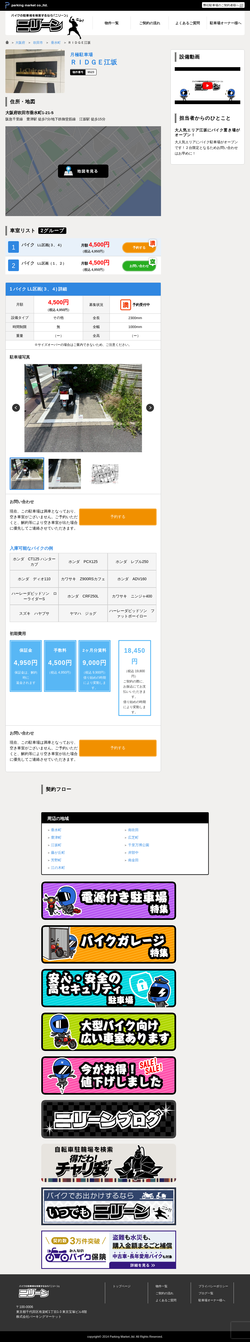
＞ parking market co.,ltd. (26, 5)
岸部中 (133, 853)
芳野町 (56, 860)
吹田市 (38, 43)
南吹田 (133, 830)
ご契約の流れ (164, 1293)
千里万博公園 (138, 845)
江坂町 (56, 845)
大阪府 (20, 43)
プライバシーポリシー (213, 1286)
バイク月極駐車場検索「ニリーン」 (39, 1291)
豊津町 (56, 837)
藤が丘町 (58, 853)
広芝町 (133, 837)
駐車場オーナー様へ (211, 1300)
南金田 (133, 860)
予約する (139, 248)
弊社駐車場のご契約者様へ (221, 5)
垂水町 (56, 43)
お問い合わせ (139, 266)
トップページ (122, 1286)
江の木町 (58, 868)
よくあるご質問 (166, 1300)
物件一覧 (161, 1286)
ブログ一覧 (205, 1293)
